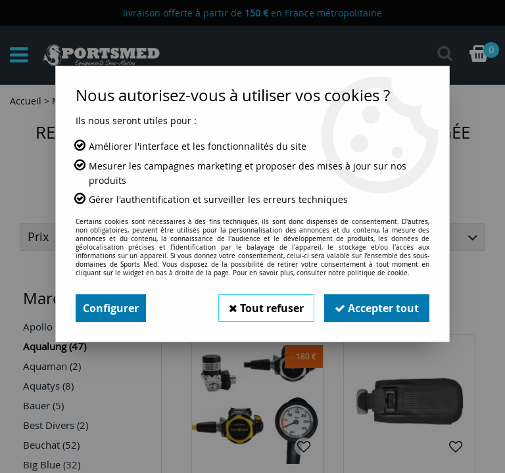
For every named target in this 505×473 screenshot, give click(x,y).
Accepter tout (377, 308)
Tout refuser (266, 308)
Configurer (111, 308)
